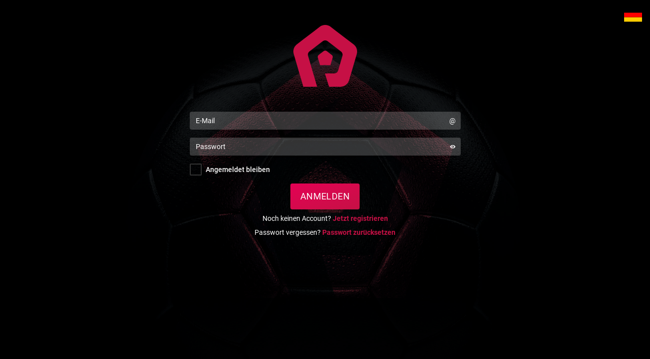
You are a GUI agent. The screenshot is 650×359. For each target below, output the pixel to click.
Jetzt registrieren (360, 218)
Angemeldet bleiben (238, 170)
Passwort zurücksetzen (358, 232)
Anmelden (325, 196)
